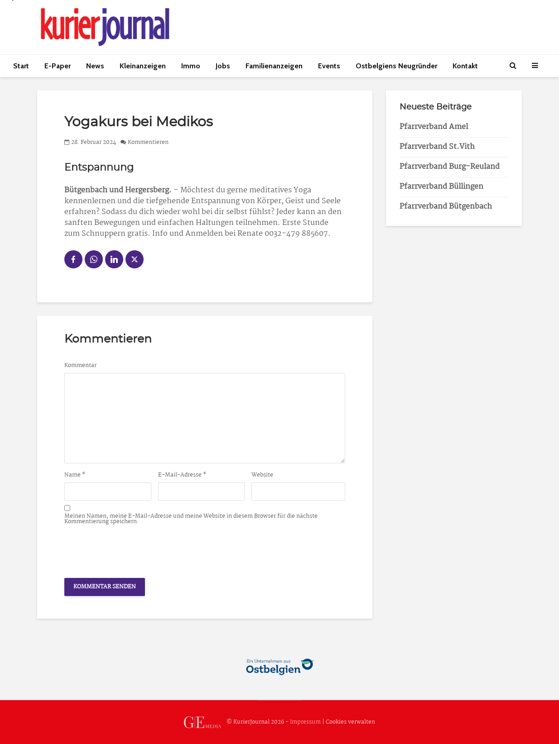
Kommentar (80, 365)
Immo (190, 66)
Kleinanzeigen (143, 66)
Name (75, 475)
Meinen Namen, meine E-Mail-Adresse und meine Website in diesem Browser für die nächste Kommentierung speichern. (191, 519)
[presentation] (133, 549)
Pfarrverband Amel (434, 127)
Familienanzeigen (274, 66)
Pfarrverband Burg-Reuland (450, 167)
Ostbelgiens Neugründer (396, 66)
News (95, 66)
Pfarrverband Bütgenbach (446, 206)
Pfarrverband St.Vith (437, 147)
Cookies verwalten (350, 722)
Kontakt (465, 66)
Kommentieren (148, 142)
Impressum (305, 722)
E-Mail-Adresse (182, 475)
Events (329, 66)
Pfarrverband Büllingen (441, 187)
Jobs (223, 66)
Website (262, 475)
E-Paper (57, 66)
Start (21, 66)
